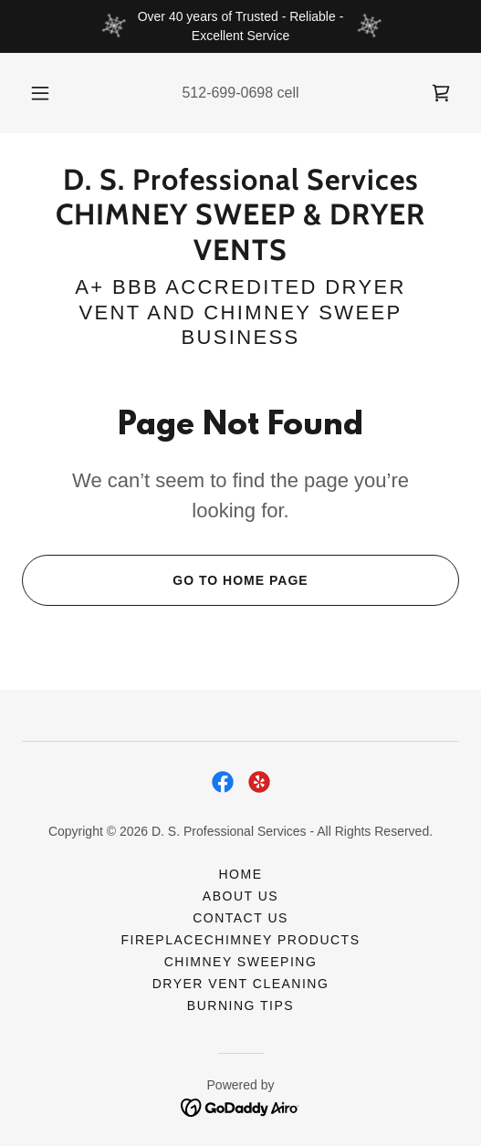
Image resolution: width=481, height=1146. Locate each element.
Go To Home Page (165, 580)
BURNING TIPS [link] (240, 1005)
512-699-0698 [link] (227, 92)
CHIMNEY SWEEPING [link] (241, 961)
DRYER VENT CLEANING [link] (240, 983)
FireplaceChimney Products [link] (240, 939)
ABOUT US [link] (240, 896)
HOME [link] (241, 874)
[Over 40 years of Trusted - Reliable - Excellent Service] (240, 26)
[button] (41, 93)
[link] (441, 93)
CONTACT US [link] (240, 918)
